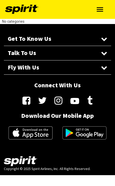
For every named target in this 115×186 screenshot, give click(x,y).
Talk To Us (57, 53)
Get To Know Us (57, 39)
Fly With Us (57, 67)
